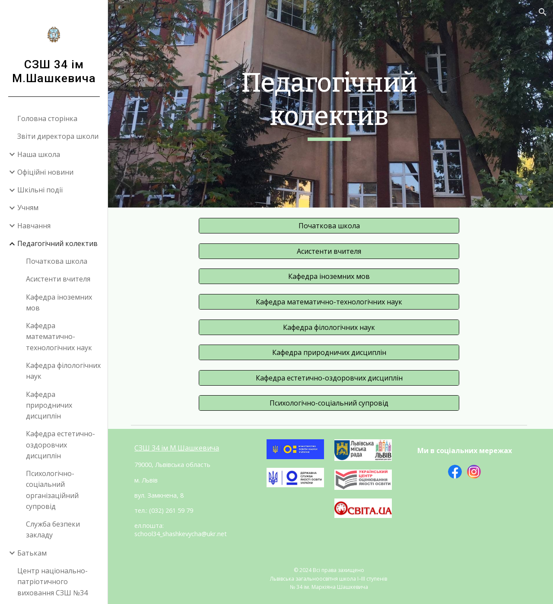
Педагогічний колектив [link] (57, 243)
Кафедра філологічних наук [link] (63, 371)
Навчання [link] (34, 225)
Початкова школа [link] (56, 261)
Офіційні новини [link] (45, 172)
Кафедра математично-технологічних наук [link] (59, 336)
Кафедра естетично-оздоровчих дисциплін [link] (60, 444)
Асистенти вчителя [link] (58, 279)
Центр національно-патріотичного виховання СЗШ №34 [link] (52, 582)
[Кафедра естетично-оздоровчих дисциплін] (330, 377)
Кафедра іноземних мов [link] (59, 302)
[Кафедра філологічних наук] (330, 327)
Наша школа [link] (38, 154)
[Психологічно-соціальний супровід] (330, 402)
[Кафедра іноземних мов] (330, 276)
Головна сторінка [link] (47, 118)
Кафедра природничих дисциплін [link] (49, 405)
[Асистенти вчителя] (330, 250)
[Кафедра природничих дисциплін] (330, 352)
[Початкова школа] (330, 225)
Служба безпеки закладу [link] (53, 529)
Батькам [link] (32, 553)
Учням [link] (27, 207)
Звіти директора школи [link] (58, 136)
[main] (330, 103)
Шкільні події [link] (40, 190)
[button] (542, 12)
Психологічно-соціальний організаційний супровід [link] (52, 490)
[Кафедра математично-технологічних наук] (330, 301)
